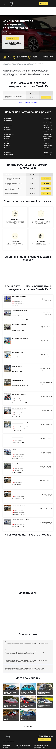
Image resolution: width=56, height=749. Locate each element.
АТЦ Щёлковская (7, 122)
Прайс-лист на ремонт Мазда (40, 745)
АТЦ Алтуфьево (7, 140)
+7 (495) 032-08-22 (47, 120)
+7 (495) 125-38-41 (47, 145)
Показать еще (28, 726)
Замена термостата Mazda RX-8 (13, 193)
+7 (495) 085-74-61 (47, 125)
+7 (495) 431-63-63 (47, 132)
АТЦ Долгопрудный (8, 120)
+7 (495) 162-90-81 (47, 122)
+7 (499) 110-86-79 (47, 138)
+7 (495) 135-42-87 (47, 147)
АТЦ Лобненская (7, 129)
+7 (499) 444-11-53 (47, 118)
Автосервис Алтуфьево (19, 436)
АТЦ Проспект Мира (8, 154)
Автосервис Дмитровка (19, 296)
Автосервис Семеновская (20, 338)
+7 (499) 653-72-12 (47, 134)
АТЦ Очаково (6, 143)
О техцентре (6, 747)
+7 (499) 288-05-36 (47, 136)
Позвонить (43, 3)
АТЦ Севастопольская (8, 134)
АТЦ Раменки (6, 147)
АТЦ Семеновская (8, 125)
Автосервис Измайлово (19, 505)
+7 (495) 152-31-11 (47, 143)
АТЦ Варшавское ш (8, 150)
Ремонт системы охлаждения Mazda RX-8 (33, 63)
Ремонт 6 (18, 747)
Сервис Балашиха (17, 380)
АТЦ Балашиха (7, 131)
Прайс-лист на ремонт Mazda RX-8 (28, 102)
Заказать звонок (44, 739)
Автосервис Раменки (18, 478)
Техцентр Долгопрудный (19, 310)
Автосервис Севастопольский (21, 394)
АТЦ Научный (7, 136)
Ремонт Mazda (6, 63)
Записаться (46, 97)
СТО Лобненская (17, 366)
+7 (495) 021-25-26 (47, 152)
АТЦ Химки (6, 127)
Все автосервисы (13, 38)
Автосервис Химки (17, 352)
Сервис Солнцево (17, 464)
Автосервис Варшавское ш (20, 492)
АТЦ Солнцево (7, 145)
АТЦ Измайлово (7, 152)
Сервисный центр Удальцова (21, 422)
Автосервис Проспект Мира (20, 519)
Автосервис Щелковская (19, 324)
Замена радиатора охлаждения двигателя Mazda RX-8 (13, 188)
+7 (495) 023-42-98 (47, 154)
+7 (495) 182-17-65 (47, 150)
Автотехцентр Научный (19, 408)
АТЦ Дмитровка (7, 118)
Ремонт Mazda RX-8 (16, 63)
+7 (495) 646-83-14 (47, 129)
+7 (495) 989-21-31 (47, 127)
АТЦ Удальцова (7, 138)
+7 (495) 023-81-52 (47, 141)
